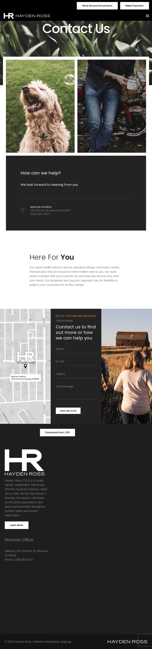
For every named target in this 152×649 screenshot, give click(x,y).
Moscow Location (41, 207)
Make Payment (134, 5)
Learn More (16, 525)
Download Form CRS (57, 432)
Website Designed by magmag (52, 641)
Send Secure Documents (97, 5)
